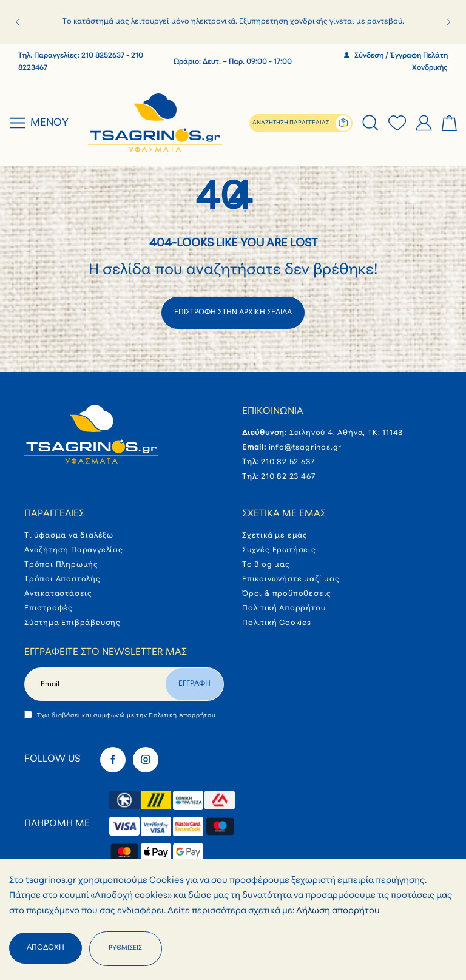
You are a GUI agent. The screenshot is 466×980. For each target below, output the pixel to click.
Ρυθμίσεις (125, 948)
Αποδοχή (45, 947)
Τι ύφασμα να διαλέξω (68, 535)
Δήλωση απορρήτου (338, 911)
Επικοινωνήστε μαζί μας (291, 579)
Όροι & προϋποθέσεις (286, 594)
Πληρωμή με (57, 824)
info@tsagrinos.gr (305, 447)
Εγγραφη (194, 684)
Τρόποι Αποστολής (62, 579)
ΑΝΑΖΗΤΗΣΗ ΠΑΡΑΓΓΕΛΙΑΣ (290, 123)
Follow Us (52, 759)
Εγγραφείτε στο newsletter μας (105, 652)
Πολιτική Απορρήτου (283, 608)
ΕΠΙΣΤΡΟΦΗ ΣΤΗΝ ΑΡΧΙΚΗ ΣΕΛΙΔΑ (233, 312)
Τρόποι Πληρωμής (61, 565)
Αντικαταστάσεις (58, 594)
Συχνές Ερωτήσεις (279, 550)
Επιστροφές (48, 608)
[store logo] (155, 123)
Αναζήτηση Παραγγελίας (73, 550)
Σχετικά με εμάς (284, 514)
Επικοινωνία (272, 411)
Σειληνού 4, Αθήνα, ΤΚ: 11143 (346, 433)
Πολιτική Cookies (276, 623)
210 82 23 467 (288, 477)
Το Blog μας (266, 565)
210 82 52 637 (287, 462)
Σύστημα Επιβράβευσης (72, 623)
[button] (17, 21)
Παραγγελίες (54, 514)
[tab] (370, 123)
